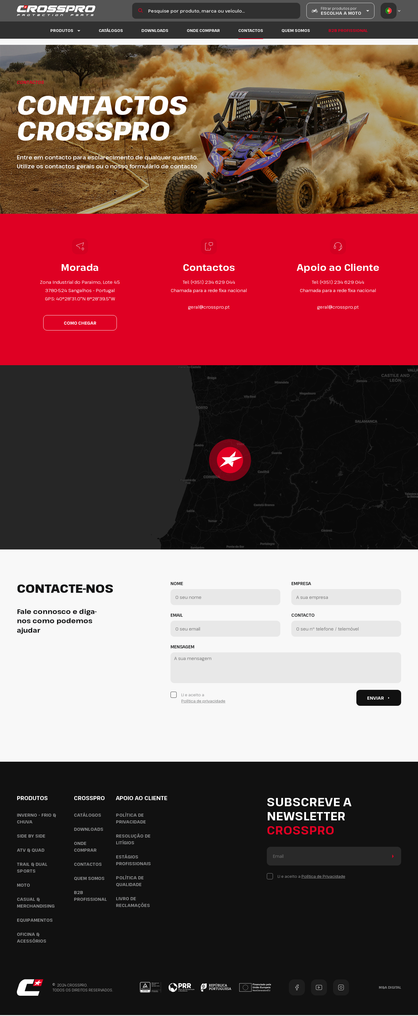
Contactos (250, 36)
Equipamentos (35, 921)
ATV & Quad (30, 851)
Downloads (154, 36)
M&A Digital (390, 988)
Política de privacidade (203, 702)
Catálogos (111, 36)
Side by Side (31, 837)
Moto (23, 886)
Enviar (379, 699)
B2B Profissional (348, 36)
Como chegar (80, 323)
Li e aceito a (203, 699)
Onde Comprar (203, 36)
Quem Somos (296, 36)
